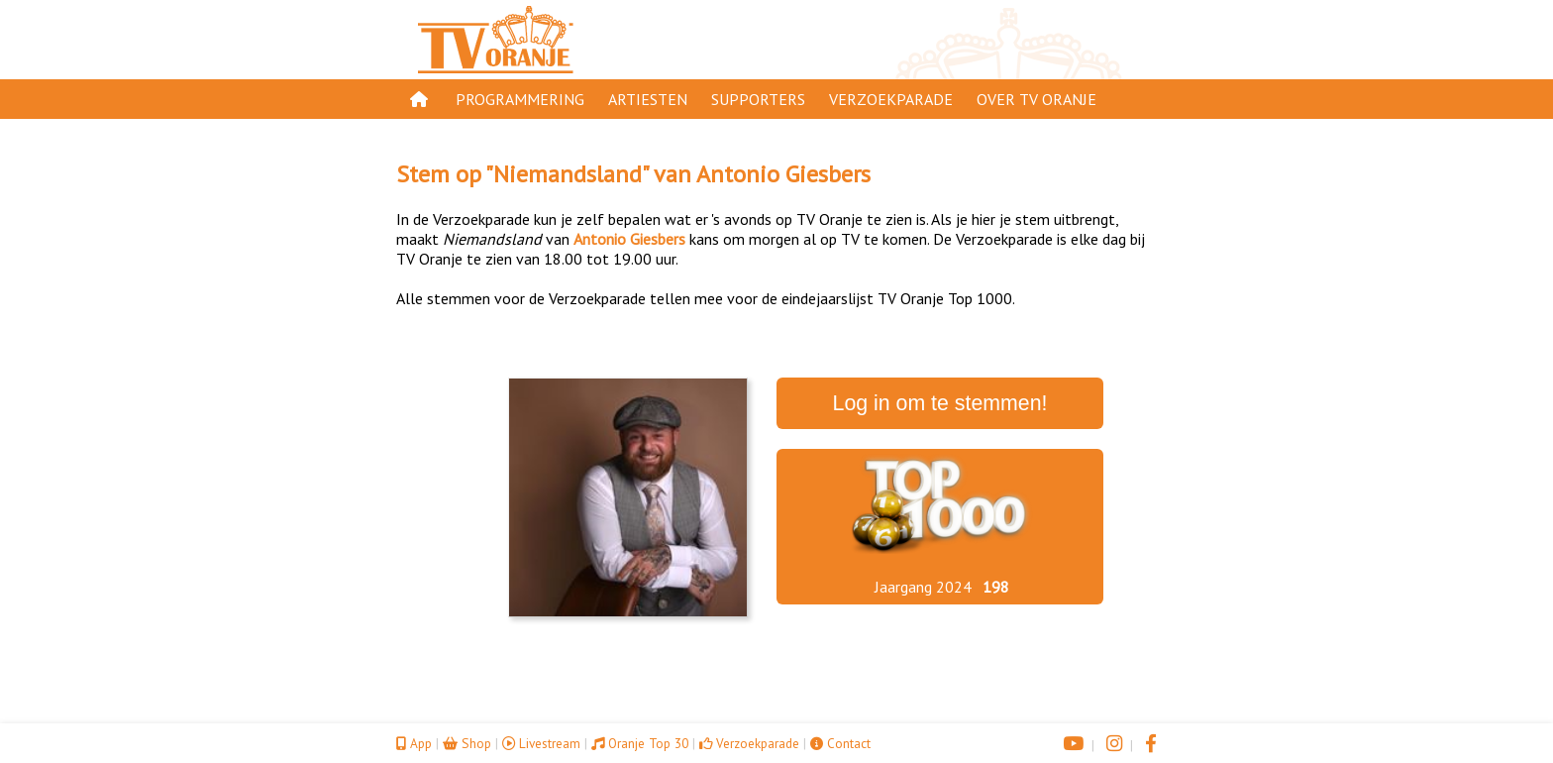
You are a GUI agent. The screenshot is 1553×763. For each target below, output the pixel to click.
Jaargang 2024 (923, 587)
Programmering (520, 99)
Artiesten (647, 99)
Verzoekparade (891, 99)
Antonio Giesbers (783, 174)
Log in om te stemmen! (940, 403)
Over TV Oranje (1036, 99)
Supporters (758, 99)
